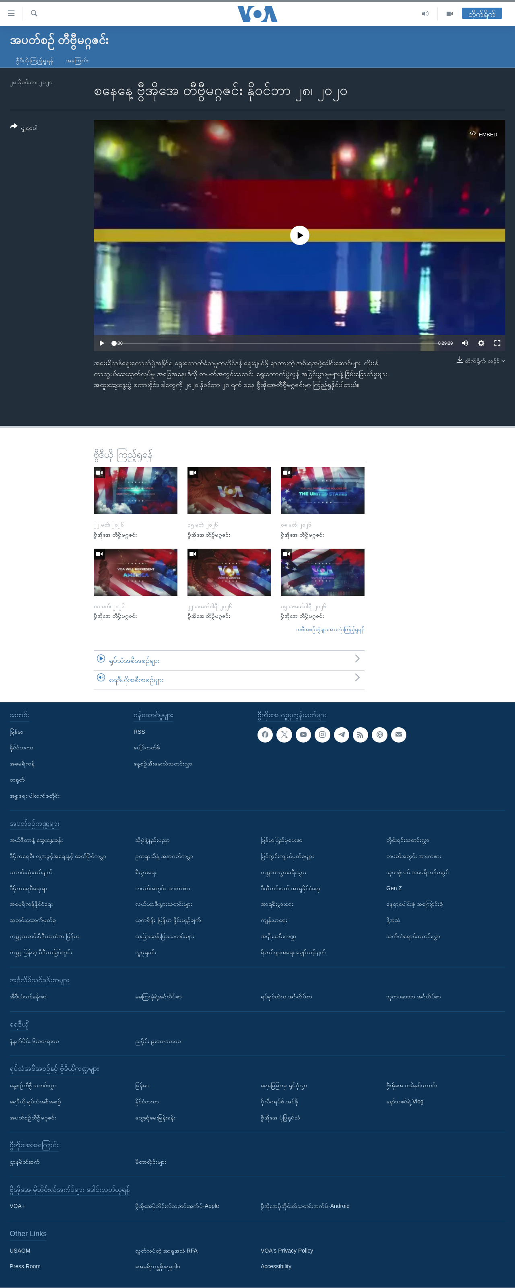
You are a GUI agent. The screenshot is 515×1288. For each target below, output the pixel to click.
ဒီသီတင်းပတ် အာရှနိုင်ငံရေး (290, 888)
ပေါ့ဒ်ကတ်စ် (147, 748)
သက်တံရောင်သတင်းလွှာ (413, 936)
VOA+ (17, 1206)
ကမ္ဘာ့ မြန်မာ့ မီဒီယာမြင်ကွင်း (41, 952)
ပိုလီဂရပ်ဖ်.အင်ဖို (279, 1101)
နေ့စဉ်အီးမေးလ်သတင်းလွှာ (163, 763)
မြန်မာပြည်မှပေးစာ (282, 840)
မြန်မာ (16, 731)
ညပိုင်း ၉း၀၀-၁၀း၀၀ (158, 1041)
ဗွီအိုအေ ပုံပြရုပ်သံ (280, 1117)
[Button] (23, 128)
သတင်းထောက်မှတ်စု (33, 920)
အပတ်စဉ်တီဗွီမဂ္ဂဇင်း (33, 1117)
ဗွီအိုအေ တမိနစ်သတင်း (411, 1085)
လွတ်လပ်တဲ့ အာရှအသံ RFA (166, 1250)
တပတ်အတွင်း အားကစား (162, 888)
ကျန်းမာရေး (274, 920)
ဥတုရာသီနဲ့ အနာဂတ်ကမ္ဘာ (164, 856)
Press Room (25, 1266)
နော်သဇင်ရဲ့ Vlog (405, 1101)
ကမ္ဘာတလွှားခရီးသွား (283, 872)
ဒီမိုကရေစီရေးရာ (28, 888)
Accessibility (276, 1266)
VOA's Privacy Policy (287, 1250)
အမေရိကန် (22, 763)
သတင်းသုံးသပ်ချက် (31, 872)
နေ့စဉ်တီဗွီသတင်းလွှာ (33, 1085)
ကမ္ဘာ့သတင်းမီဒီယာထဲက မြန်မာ (45, 936)
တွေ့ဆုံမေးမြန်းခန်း (155, 1117)
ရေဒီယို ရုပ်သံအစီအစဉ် (35, 1101)
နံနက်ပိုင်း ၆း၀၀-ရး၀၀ (34, 1041)
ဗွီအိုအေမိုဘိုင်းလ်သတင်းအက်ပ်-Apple (177, 1206)
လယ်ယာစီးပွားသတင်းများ (163, 904)
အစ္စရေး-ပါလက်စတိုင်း (35, 795)
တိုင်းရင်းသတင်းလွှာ (407, 840)
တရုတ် (17, 779)
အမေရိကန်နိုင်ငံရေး (31, 904)
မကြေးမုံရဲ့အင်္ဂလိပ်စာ (158, 996)
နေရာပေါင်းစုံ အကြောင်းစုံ (414, 904)
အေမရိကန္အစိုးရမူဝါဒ (157, 1266)
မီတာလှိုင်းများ (150, 1161)
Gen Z (394, 888)
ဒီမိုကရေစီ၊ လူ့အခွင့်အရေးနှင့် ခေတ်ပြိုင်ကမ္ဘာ (58, 856)
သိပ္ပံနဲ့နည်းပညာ (152, 840)
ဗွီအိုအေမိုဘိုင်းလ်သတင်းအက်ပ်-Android (305, 1206)
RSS (139, 731)
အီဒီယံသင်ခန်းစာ (28, 996)
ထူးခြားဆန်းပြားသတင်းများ (164, 936)
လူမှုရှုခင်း (145, 952)
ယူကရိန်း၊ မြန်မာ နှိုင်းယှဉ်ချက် (168, 920)
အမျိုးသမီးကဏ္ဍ (278, 936)
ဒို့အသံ (393, 920)
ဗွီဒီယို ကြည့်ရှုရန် (34, 60)
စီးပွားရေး (146, 872)
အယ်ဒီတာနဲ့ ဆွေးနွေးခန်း (36, 840)
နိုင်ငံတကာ (21, 748)
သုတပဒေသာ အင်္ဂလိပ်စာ (413, 996)
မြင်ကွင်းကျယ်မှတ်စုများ (287, 856)
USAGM (20, 1250)
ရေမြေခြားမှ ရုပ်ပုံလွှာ (284, 1085)
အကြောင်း (77, 60)
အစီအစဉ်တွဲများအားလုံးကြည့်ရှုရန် (330, 629)
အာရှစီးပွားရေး (277, 904)
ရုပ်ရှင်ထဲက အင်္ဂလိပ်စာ (286, 996)
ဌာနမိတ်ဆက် (25, 1161)
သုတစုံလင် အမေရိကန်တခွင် (417, 872)
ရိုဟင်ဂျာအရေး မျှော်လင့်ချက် (293, 952)
